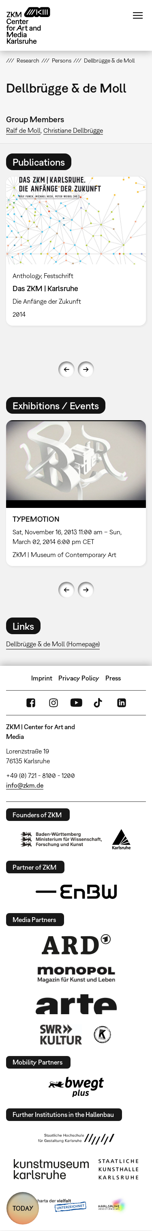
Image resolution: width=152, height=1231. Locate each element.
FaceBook (31, 703)
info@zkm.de (24, 785)
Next (86, 369)
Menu (138, 15)
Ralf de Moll (23, 130)
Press (113, 678)
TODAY (23, 1208)
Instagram (53, 703)
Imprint (41, 678)
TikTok (99, 703)
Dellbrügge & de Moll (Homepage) (53, 644)
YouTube (76, 703)
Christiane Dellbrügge (73, 130)
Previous (66, 369)
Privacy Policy (78, 678)
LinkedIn (121, 703)
